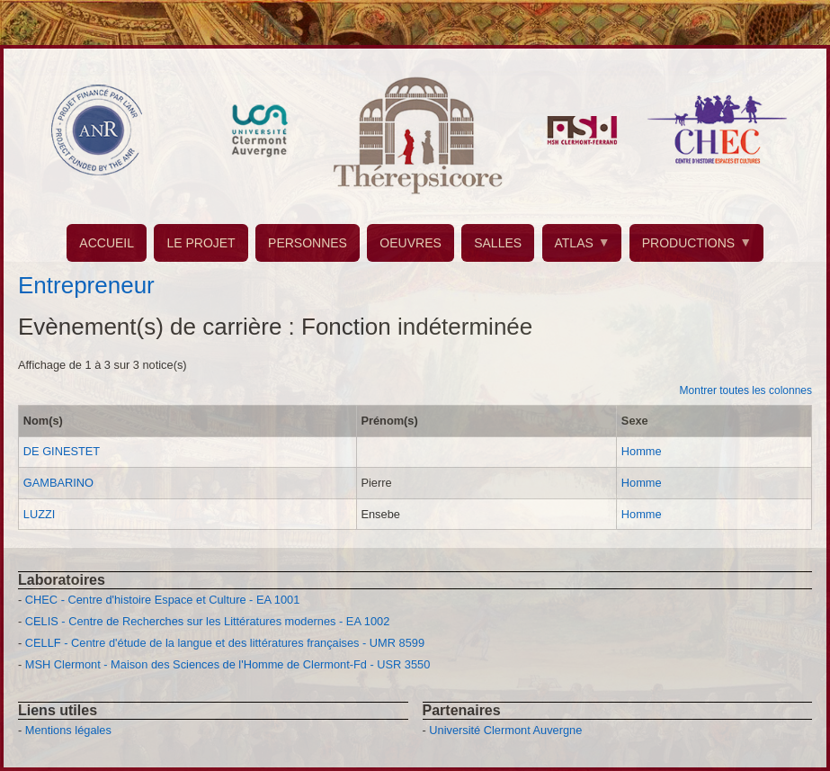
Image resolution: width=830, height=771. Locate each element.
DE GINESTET (61, 451)
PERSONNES (307, 243)
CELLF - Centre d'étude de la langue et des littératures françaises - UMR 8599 (224, 643)
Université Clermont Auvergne (505, 730)
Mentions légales (68, 730)
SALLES (498, 243)
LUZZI (39, 514)
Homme (641, 451)
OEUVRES (410, 243)
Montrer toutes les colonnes (746, 390)
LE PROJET (200, 243)
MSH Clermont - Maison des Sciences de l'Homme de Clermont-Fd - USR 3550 (228, 664)
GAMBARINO (58, 482)
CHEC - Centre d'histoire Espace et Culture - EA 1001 (162, 599)
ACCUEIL (106, 243)
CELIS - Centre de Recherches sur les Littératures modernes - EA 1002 (207, 621)
